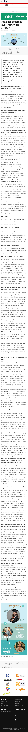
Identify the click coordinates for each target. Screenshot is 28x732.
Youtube (18, 713)
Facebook (18, 711)
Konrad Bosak (16, 729)
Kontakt (3, 703)
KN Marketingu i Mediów (6, 711)
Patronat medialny (19, 705)
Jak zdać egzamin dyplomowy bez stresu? (11, 24)
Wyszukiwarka (4, 705)
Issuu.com (18, 719)
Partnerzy (17, 703)
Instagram (18, 715)
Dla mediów (17, 701)
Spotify (17, 717)
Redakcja (3, 701)
